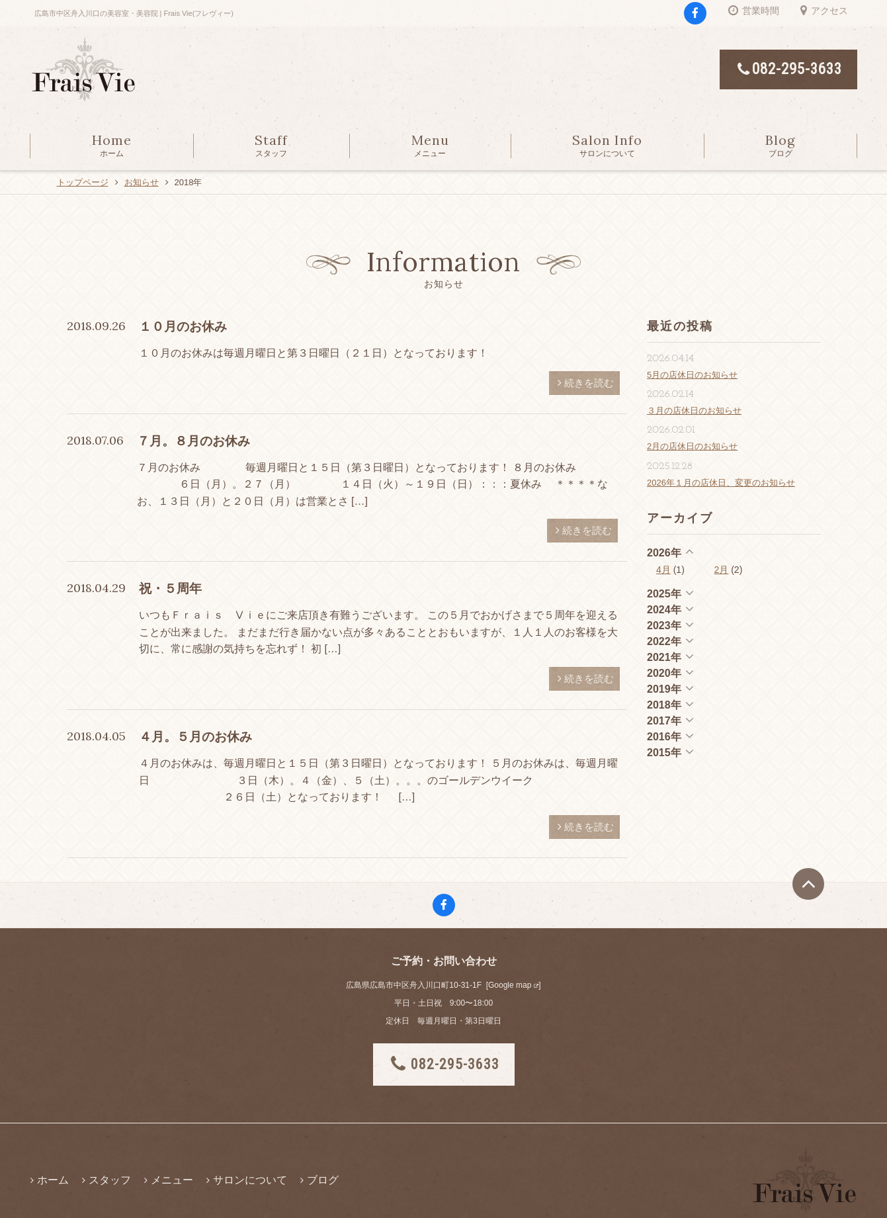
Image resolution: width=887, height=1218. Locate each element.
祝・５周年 (170, 588)
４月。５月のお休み (195, 737)
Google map (509, 985)
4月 (663, 569)
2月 (721, 569)
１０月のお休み (183, 326)
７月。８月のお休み (193, 441)
